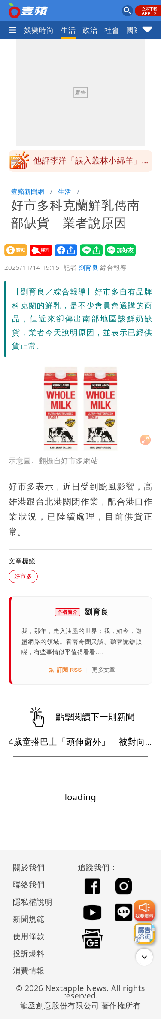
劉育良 (88, 267)
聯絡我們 (29, 884)
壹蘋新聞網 (27, 191)
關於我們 (29, 867)
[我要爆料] (144, 910)
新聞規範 (29, 919)
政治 (89, 30)
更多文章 (103, 670)
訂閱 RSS (65, 670)
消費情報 (29, 970)
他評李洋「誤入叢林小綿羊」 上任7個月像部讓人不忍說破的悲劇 (91, 164)
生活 (68, 30)
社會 (111, 30)
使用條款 (29, 936)
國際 (133, 30)
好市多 (23, 576)
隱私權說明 (29, 902)
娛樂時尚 (39, 30)
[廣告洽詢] (144, 933)
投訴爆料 (29, 953)
